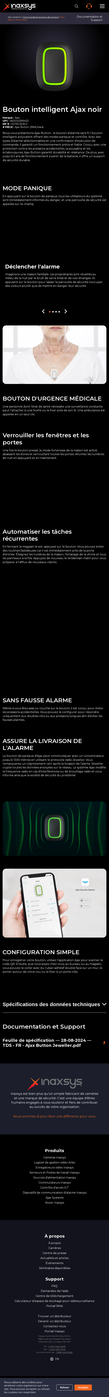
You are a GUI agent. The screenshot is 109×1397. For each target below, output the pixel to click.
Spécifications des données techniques (51, 1004)
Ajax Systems (14, 17)
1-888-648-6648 (64, 1352)
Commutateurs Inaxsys (55, 1182)
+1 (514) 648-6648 (56, 1346)
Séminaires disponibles (54, 1268)
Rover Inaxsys (54, 1202)
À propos (54, 1243)
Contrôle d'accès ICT (54, 1187)
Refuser (64, 1387)
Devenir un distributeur (54, 1321)
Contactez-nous (54, 1326)
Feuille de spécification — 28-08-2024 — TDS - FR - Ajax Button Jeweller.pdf (54, 1043)
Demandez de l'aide (54, 1291)
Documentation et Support (90, 18)
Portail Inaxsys (54, 1331)
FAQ (54, 1286)
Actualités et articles (54, 1258)
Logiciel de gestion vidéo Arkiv (54, 1162)
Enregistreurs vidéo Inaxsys (54, 1167)
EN (54, 1359)
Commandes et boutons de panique (40, 17)
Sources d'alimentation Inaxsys (54, 1177)
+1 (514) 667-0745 (57, 1349)
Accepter (83, 1387)
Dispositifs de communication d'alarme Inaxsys (54, 1192)
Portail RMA (54, 1306)
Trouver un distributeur (54, 1316)
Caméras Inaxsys (54, 1157)
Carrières (54, 1248)
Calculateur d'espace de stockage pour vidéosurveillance (54, 1301)
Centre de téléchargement (54, 1296)
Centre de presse (54, 1253)
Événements (54, 1263)
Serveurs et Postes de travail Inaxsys (54, 1172)
